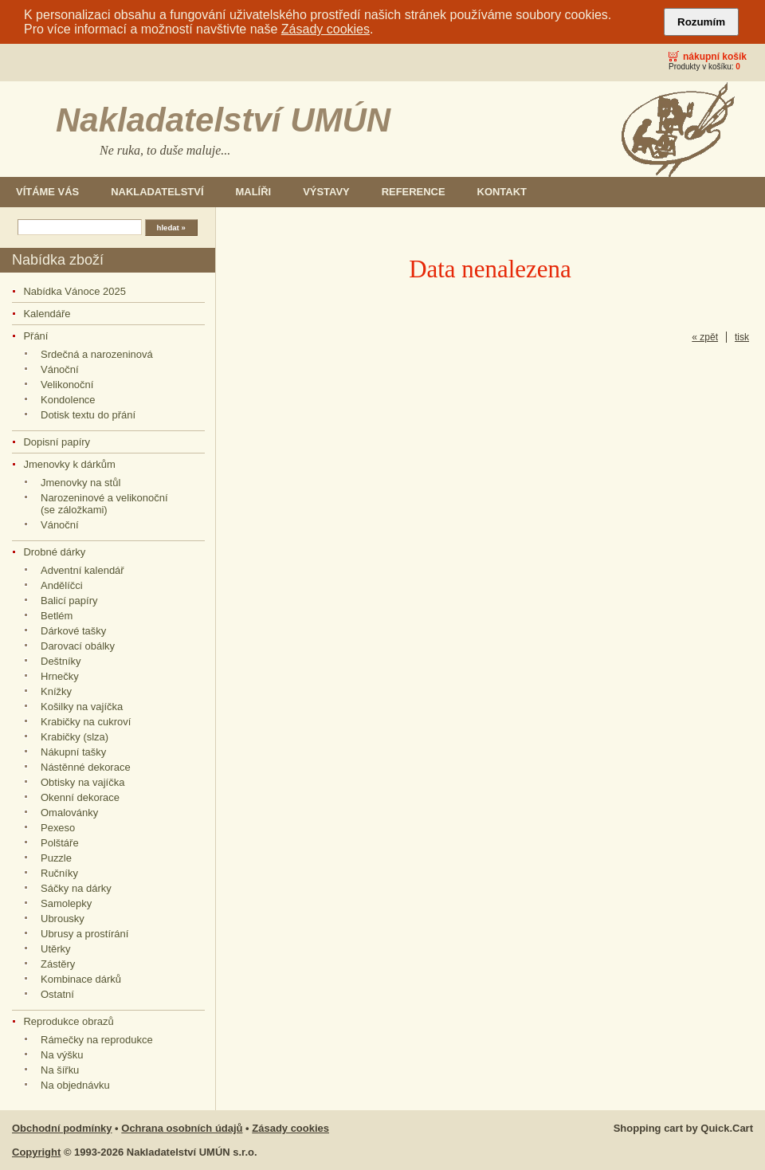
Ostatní (57, 994)
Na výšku (62, 1055)
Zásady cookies (325, 29)
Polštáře (60, 843)
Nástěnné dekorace (86, 767)
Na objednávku (75, 1085)
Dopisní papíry (56, 442)
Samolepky (66, 903)
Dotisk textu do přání (88, 415)
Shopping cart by (683, 1128)
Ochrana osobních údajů (181, 1128)
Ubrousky (62, 919)
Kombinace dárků (81, 979)
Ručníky (59, 873)
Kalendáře (46, 314)
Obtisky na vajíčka (82, 782)
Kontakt (502, 192)
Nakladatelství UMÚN (223, 120)
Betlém (57, 616)
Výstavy (326, 192)
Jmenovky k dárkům (69, 464)
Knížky (56, 691)
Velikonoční (67, 385)
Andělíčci (62, 585)
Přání (35, 336)
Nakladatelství (157, 192)
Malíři (254, 192)
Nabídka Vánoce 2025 (74, 291)
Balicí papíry (69, 601)
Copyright (36, 1152)
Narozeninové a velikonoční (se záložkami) (104, 504)
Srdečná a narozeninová (97, 354)
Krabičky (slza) (74, 737)
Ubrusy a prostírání (84, 934)
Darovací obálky (78, 646)
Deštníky (61, 661)
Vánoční (60, 369)
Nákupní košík (715, 56)
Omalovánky (69, 813)
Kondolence (68, 400)
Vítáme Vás (47, 192)
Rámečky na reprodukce (97, 1040)
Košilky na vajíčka (82, 707)
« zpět (705, 337)
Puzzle (56, 858)
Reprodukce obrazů (68, 1021)
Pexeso (58, 828)
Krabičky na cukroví (86, 722)
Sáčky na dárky (76, 888)
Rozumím (701, 22)
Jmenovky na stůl (80, 483)
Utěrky (56, 949)
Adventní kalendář (82, 570)
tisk (742, 337)
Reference (413, 192)
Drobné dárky (54, 552)
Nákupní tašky (73, 752)
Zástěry (58, 964)
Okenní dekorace (80, 797)
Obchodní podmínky (62, 1128)
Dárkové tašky (73, 631)
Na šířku (60, 1070)
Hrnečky (60, 676)
